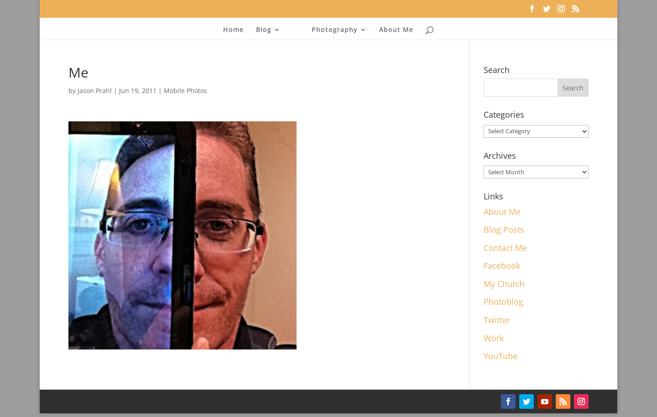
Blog (263, 30)
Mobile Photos (185, 90)
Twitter (497, 319)
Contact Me (505, 247)
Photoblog (503, 301)
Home (233, 30)
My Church (504, 283)
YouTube (500, 355)
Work (494, 338)
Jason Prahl (95, 90)
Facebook (502, 265)
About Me (396, 30)
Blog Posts (504, 229)
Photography (335, 30)
